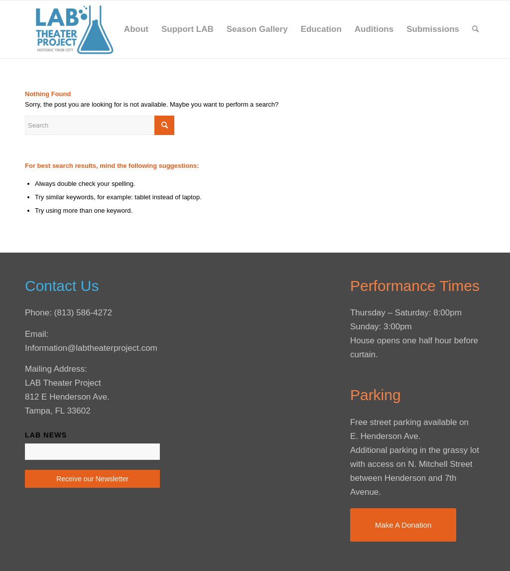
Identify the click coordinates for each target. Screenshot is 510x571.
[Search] (475, 29)
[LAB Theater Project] (74, 29)
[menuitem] (136, 29)
